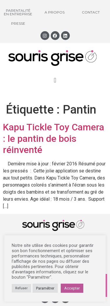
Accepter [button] (72, 288)
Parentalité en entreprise (18, 12)
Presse (18, 23)
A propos (55, 12)
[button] (55, 80)
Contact (91, 12)
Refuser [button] (21, 288)
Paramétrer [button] (45, 288)
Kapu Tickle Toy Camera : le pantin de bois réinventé (53, 138)
